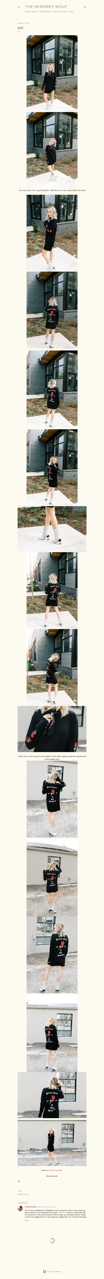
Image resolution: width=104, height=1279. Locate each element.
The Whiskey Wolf (46, 6)
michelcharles (30, 1207)
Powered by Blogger (52, 1271)
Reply (27, 1220)
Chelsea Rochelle (55, 1170)
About (35, 12)
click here (62, 1212)
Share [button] (20, 1191)
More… (71, 12)
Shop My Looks (59, 12)
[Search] (85, 6)
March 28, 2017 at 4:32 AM (46, 1207)
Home (28, 12)
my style (25, 1194)
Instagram (44, 12)
